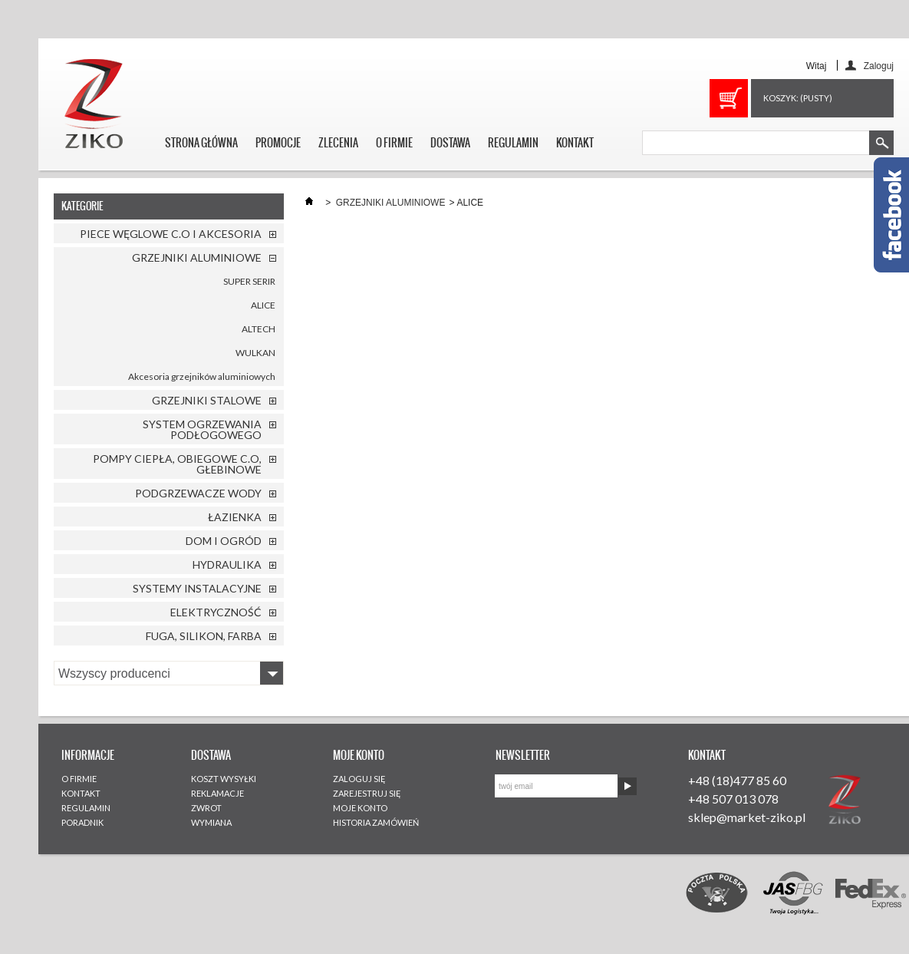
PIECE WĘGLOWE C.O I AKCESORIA (171, 233)
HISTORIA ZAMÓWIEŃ (376, 822)
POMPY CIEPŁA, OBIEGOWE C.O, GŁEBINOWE (177, 464)
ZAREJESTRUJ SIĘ (367, 793)
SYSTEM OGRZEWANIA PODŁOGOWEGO (202, 429)
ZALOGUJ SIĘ (359, 779)
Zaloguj (879, 66)
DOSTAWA (450, 142)
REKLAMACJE (217, 793)
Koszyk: (797, 98)
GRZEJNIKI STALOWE (207, 400)
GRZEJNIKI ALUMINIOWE (197, 257)
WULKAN (255, 352)
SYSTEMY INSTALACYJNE (197, 588)
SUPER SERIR (249, 281)
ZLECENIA (338, 142)
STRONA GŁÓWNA (201, 142)
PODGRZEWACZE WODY (198, 493)
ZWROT (206, 808)
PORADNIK (82, 822)
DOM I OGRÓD (224, 540)
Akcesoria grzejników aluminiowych (201, 376)
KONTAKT (575, 142)
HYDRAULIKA (227, 564)
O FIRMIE (394, 142)
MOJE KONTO (360, 808)
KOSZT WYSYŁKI (223, 779)
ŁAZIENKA (235, 516)
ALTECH (258, 329)
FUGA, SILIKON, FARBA (204, 635)
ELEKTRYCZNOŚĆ (216, 612)
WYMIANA (211, 822)
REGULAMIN (513, 142)
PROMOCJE (278, 142)
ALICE (263, 305)
